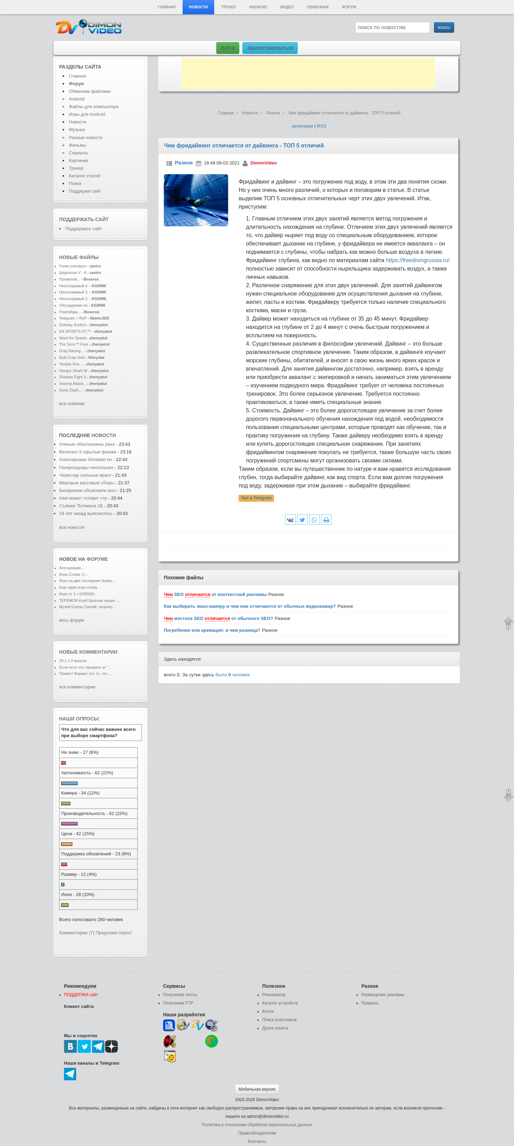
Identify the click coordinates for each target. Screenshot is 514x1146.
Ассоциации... (71, 568)
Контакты (257, 1141)
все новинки (72, 403)
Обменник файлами (90, 91)
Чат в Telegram (256, 497)
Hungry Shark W (73, 371)
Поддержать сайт (84, 219)
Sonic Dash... (70, 390)
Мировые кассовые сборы (87, 482)
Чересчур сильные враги (85, 475)
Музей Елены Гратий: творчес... (87, 607)
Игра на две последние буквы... (87, 581)
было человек (233, 674)
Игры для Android (87, 114)
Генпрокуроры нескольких (86, 467)
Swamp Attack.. (72, 383)
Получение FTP (178, 1003)
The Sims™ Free (73, 344)
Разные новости (86, 137)
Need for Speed (72, 338)
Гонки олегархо (72, 266)
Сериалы (78, 152)
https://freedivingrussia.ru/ (418, 260)
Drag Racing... (71, 351)
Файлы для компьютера (94, 106)
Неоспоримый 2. (73, 299)
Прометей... (69, 279)
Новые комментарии (88, 652)
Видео (287, 7)
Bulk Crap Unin (72, 357)
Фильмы (77, 145)
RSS (321, 126)
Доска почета (275, 1028)
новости (103, 435)
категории (302, 126)
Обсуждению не (74, 305)
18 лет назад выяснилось (85, 513)
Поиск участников (279, 1019)
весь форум (71, 620)
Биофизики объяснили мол (87, 490)
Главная (166, 7)
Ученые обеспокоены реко (87, 444)
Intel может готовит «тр (83, 498)
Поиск (75, 183)
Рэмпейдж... (70, 312)
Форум (349, 7)
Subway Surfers (72, 325)
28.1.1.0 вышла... (74, 661)
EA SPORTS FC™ (75, 331)
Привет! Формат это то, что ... (85, 673)
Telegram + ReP (73, 318)
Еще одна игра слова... (79, 587)
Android (258, 7)
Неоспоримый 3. (73, 292)
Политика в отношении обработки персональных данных (257, 1124)
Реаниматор (274, 994)
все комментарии (77, 686)
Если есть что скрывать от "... (85, 667)
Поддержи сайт (85, 191)
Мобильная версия (257, 1089)
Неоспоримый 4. (73, 286)
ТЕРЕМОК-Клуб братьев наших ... (89, 600)
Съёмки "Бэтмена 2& (81, 505)
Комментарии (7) (76, 932)
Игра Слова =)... (73, 574)
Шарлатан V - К (72, 273)
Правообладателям (257, 1133)
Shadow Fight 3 (72, 377)
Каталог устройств (280, 1003)
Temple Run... (71, 364)
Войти (227, 48)
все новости (71, 527)
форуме (97, 559)
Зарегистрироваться (270, 48)
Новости (198, 7)
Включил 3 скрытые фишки (87, 451)
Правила (369, 1003)
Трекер (228, 7)
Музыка (77, 129)
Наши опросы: (79, 718)
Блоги (268, 1011)
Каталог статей (84, 175)
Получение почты (180, 994)
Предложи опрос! (114, 932)
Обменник (318, 7)
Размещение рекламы (382, 994)
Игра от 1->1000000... (78, 594)
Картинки (78, 160)
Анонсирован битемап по (86, 459)
